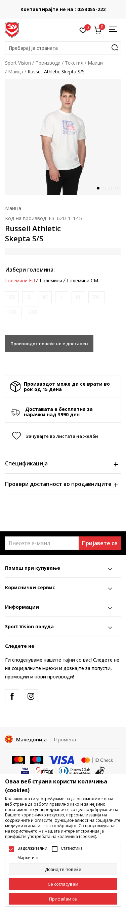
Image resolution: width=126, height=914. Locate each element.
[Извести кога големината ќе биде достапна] (12, 297)
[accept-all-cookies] (63, 899)
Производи (47, 63)
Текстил (74, 63)
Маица (15, 71)
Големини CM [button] (82, 280)
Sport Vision (18, 63)
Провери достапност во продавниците (61, 484)
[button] (63, 48)
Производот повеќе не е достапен (49, 344)
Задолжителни (32, 848)
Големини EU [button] (20, 280)
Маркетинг (28, 858)
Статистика (72, 848)
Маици (95, 63)
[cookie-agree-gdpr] (63, 884)
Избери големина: (30, 270)
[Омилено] (83, 30)
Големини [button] (51, 280)
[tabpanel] (63, 137)
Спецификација (61, 463)
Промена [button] (65, 739)
